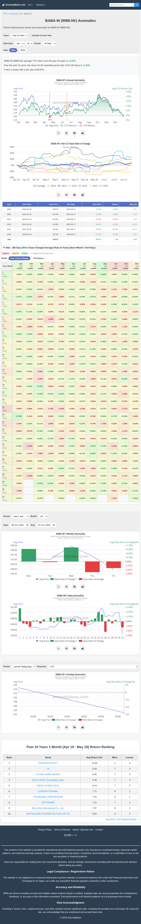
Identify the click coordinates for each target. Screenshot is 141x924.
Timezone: (42, 666)
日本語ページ (70, 835)
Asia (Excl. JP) (15, 14)
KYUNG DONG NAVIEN (48, 774)
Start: (6, 525)
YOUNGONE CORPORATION (48, 797)
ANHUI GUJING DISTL (48, 785)
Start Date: (8, 43)
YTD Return (38, 258)
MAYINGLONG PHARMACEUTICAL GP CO (48, 814)
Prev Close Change (19, 258)
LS (48, 769)
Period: (37, 43)
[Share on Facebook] (66, 133)
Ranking (40, 5)
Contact (99, 830)
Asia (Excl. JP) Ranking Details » (122, 819)
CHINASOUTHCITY (48, 763)
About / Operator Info (83, 830)
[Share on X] (58, 133)
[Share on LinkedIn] (74, 133)
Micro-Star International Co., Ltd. (48, 808)
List (30, 5)
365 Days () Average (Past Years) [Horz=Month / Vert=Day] (50, 248)
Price (23, 50)
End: (33, 525)
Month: (33, 516)
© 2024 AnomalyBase (70, 917)
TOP (5, 14)
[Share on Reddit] (82, 133)
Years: (6, 35)
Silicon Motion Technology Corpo (48, 780)
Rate (13, 50)
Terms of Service (62, 830)
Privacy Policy (45, 830)
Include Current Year (41, 35)
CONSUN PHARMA (48, 791)
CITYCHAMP (48, 802)
